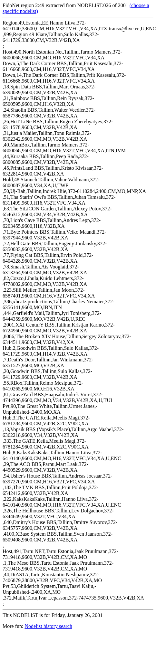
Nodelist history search (48, 626)
